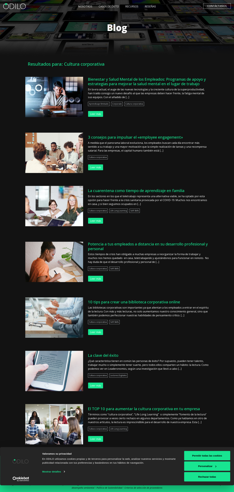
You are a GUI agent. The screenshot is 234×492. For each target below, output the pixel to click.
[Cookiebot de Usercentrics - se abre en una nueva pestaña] (21, 485)
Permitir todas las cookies (207, 462)
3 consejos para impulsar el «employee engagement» (135, 137)
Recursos (131, 6)
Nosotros (85, 6)
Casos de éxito (109, 6)
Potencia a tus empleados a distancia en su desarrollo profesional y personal (148, 246)
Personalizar (207, 473)
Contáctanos (217, 6)
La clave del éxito (103, 355)
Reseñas (150, 6)
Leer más (95, 114)
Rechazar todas (207, 483)
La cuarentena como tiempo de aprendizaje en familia (136, 190)
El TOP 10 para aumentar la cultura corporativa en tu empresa (144, 408)
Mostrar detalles (51, 478)
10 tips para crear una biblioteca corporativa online (134, 301)
